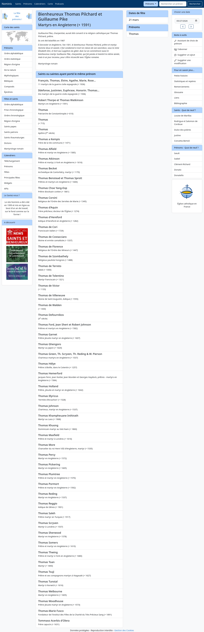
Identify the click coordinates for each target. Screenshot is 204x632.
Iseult (177, 153)
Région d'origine (12, 64)
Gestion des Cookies (124, 630)
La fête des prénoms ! (17, 16)
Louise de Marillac (183, 115)
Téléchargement (12, 161)
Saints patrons (11, 132)
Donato (177, 169)
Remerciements (181, 86)
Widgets (8, 183)
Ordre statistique (12, 59)
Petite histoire (181, 75)
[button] (182, 26)
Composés (9, 86)
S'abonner (180, 49)
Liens (176, 97)
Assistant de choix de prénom (186, 42)
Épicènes (8, 92)
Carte (50, 3)
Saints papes (10, 126)
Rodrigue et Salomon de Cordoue (186, 123)
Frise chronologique (13, 110)
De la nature (10, 70)
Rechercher (194, 3)
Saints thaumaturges (14, 137)
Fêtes (6, 172)
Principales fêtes (12, 177)
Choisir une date (182, 12)
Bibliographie (180, 103)
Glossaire (178, 92)
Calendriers (39, 3)
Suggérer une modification (182, 62)
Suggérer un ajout (184, 54)
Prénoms (27, 3)
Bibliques (8, 81)
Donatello (179, 175)
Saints (18, 3)
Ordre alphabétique (13, 53)
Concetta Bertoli (182, 140)
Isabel (177, 158)
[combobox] (172, 3)
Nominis (7, 3)
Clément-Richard (182, 164)
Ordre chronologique (14, 115)
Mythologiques (11, 75)
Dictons (7, 143)
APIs (6, 188)
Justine (177, 135)
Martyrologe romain (14, 148)
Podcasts (59, 3)
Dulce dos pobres (182, 129)
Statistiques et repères (185, 81)
